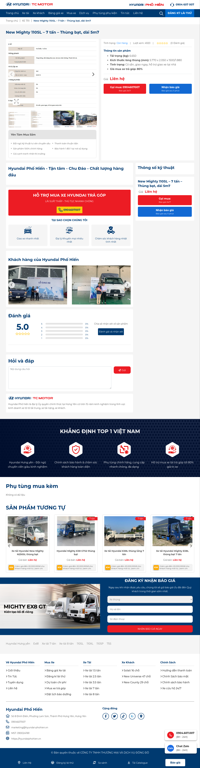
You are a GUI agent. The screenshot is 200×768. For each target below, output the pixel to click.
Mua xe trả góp (55, 688)
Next (93, 74)
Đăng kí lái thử (55, 676)
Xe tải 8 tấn (66, 643)
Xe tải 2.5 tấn (92, 676)
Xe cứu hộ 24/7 (170, 688)
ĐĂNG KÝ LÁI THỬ (180, 13)
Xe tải (25, 13)
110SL (80, 643)
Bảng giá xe (55, 13)
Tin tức (125, 13)
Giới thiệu (13, 670)
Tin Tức (11, 676)
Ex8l (36, 643)
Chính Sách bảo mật (174, 676)
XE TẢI (26, 20)
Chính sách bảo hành (175, 682)
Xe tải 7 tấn (49, 643)
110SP (100, 643)
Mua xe (71, 13)
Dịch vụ (84, 13)
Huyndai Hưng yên (18, 643)
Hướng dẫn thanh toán (176, 670)
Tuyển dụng (14, 682)
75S (109, 643)
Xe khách (39, 13)
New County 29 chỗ (135, 682)
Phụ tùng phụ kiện (105, 13)
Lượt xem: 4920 (141, 43)
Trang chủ (12, 13)
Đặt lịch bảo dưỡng (58, 694)
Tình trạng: (110, 43)
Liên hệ (138, 13)
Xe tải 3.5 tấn (92, 682)
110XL (90, 643)
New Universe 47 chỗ (136, 676)
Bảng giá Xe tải (55, 670)
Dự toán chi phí (55, 682)
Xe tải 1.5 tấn (92, 670)
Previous (11, 74)
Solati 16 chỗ (131, 670)
